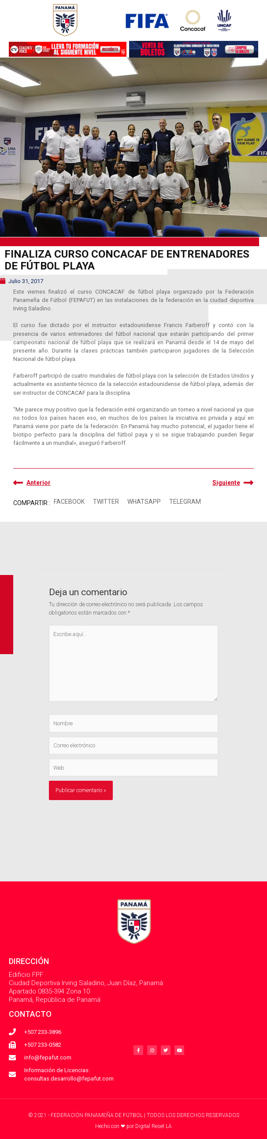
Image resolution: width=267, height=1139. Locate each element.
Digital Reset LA (153, 1126)
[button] (69, 502)
